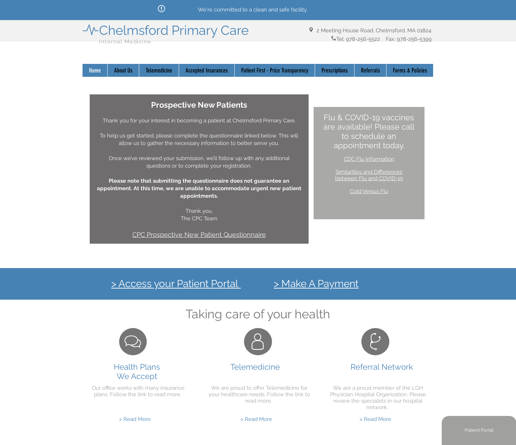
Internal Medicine (126, 41)
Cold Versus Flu (369, 191)
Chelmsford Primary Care (174, 30)
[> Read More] (135, 419)
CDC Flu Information (369, 159)
